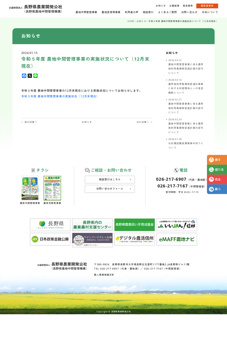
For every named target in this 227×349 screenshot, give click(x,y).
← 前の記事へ (29, 122)
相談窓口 (148, 12)
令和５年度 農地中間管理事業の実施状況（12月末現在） (60, 96)
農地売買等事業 (111, 12)
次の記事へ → (145, 122)
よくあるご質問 (167, 12)
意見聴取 (188, 5)
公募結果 (174, 5)
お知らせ (161, 5)
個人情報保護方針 (104, 274)
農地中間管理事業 (86, 12)
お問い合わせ (189, 12)
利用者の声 (131, 12)
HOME (131, 21)
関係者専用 (207, 5)
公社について (210, 12)
